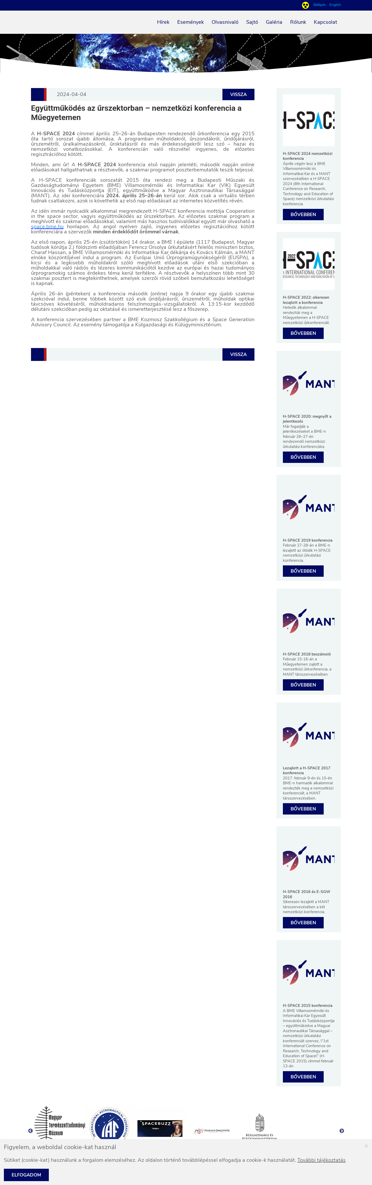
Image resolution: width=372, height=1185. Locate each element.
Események (190, 22)
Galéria (274, 22)
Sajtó (252, 22)
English (335, 5)
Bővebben (303, 214)
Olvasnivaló (225, 22)
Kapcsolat (325, 22)
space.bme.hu (47, 226)
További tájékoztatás (321, 1160)
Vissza (238, 94)
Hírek (163, 22)
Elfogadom (26, 1175)
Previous (30, 1131)
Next (341, 1131)
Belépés (320, 4)
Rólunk (298, 22)
